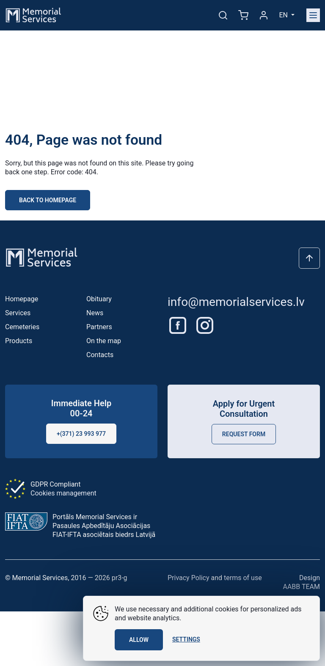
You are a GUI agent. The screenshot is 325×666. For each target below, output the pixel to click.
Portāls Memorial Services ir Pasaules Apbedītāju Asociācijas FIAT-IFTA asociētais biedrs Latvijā (103, 580)
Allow (139, 639)
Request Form (243, 488)
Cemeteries (22, 381)
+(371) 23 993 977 (81, 488)
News (94, 367)
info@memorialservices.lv (236, 356)
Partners (99, 381)
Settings (186, 639)
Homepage (21, 354)
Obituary (99, 354)
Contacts (99, 409)
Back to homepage (47, 254)
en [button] (284, 15)
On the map (103, 395)
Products (18, 395)
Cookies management (63, 547)
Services (17, 367)
